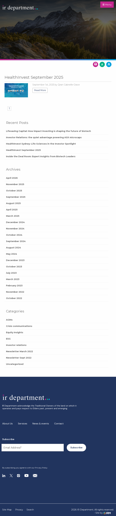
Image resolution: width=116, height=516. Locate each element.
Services (22, 423)
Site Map (7, 509)
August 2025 (13, 203)
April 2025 (12, 209)
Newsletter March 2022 (19, 351)
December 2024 (15, 222)
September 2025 (15, 197)
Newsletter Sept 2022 (18, 357)
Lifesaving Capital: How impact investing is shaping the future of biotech (48, 131)
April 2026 (12, 178)
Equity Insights (14, 332)
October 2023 (14, 266)
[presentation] (20, 459)
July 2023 (11, 273)
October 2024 (14, 235)
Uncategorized (14, 364)
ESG (8, 338)
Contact (59, 423)
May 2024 (11, 254)
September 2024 (16, 241)
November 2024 (15, 228)
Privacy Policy (41, 468)
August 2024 (13, 247)
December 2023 (15, 260)
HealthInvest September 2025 (23, 150)
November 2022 (15, 292)
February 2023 (14, 285)
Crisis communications (19, 326)
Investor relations (16, 345)
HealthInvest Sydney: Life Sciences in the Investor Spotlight (41, 143)
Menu (107, 4)
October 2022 (14, 298)
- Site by (102, 512)
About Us (7, 423)
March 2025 (12, 216)
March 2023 (12, 279)
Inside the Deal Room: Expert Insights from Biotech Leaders (40, 156)
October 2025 (14, 190)
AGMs (9, 319)
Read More (40, 90)
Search (30, 509)
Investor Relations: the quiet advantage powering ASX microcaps (44, 137)
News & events (40, 423)
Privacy (19, 509)
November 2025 (15, 184)
